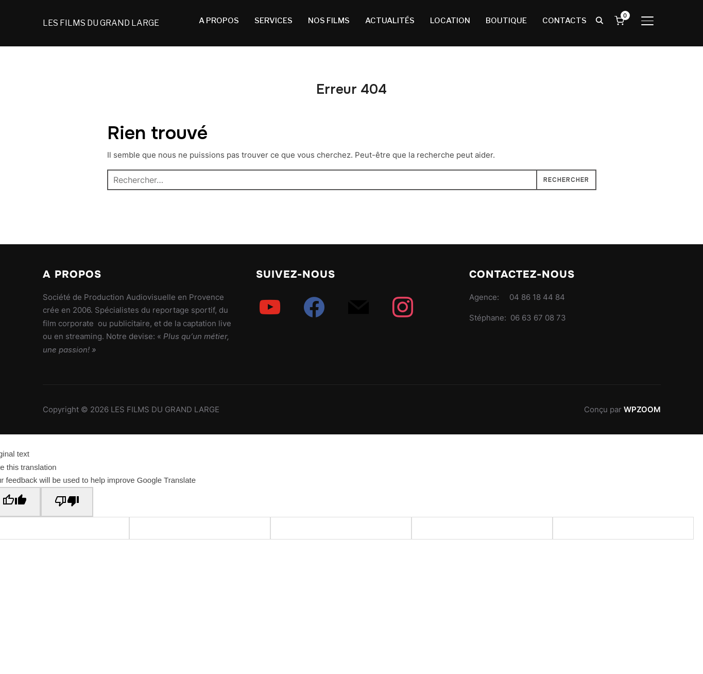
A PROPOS (219, 20)
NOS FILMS (329, 20)
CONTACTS (564, 20)
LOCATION (450, 20)
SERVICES (273, 20)
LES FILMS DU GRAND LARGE (101, 23)
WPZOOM (642, 409)
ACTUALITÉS (390, 20)
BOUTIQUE (506, 20)
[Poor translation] (67, 502)
